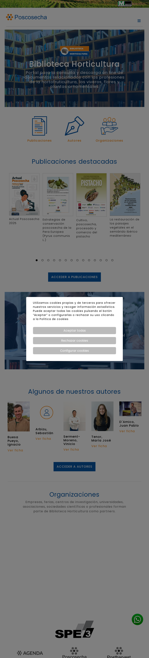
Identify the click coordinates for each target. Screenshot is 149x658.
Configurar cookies (74, 350)
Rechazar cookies (74, 340)
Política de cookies (54, 319)
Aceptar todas (74, 330)
